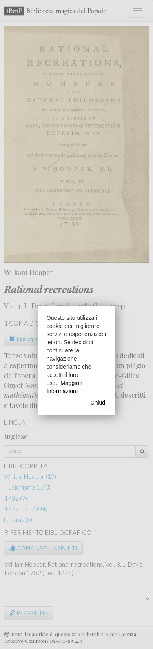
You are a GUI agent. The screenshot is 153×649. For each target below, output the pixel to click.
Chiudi (99, 402)
